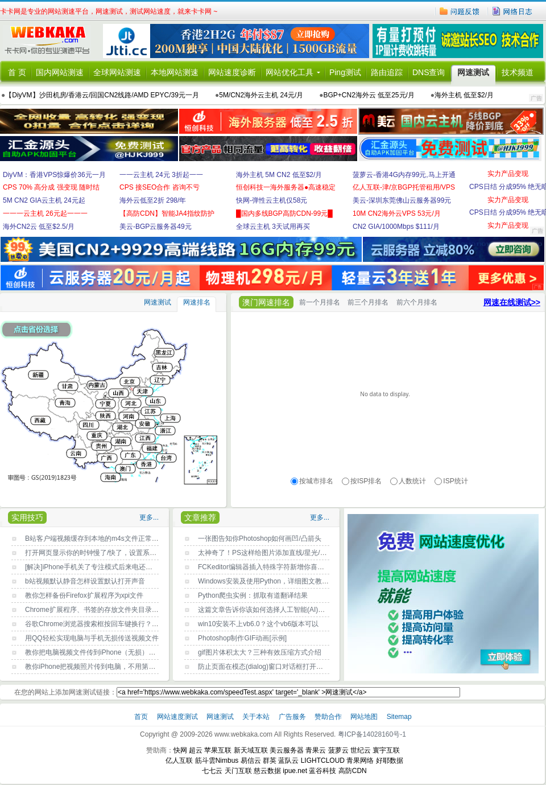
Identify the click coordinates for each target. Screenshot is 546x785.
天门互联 (238, 771)
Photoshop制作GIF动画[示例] (242, 638)
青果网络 (360, 761)
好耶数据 (389, 761)
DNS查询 (428, 72)
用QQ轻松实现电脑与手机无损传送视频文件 (92, 638)
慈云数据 (267, 771)
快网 (180, 750)
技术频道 (517, 72)
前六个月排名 (416, 302)
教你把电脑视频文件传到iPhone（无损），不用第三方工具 (114, 652)
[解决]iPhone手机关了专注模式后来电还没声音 (95, 567)
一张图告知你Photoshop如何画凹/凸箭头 (259, 538)
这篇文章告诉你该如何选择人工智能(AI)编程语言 (271, 610)
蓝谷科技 (322, 771)
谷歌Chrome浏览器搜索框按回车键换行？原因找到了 (105, 624)
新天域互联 (251, 750)
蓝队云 (288, 761)
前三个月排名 (368, 302)
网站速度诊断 (232, 72)
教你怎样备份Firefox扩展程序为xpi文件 (84, 595)
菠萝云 (338, 750)
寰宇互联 (386, 750)
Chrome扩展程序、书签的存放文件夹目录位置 (95, 610)
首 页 (17, 72)
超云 (195, 750)
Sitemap (399, 717)
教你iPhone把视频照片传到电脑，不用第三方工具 (100, 667)
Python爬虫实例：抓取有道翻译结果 (253, 595)
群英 (269, 761)
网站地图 (364, 717)
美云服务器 (287, 750)
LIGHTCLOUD (323, 761)
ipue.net (295, 771)
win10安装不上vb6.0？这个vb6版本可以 (258, 624)
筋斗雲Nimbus (217, 761)
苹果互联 (217, 750)
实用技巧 (27, 517)
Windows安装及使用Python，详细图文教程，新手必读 (280, 581)
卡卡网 (51, 41)
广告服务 (293, 717)
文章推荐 (200, 517)
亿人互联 (179, 761)
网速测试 (473, 72)
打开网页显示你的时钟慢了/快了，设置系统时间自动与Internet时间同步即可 (140, 553)
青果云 (315, 750)
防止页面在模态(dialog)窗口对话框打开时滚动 (267, 667)
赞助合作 (328, 717)
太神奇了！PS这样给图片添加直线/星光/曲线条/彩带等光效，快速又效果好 (311, 553)
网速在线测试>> (511, 302)
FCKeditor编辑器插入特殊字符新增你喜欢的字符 (271, 567)
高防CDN (352, 771)
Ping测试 (345, 72)
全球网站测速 (117, 72)
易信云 (251, 761)
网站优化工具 (289, 72)
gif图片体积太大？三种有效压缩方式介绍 (259, 652)
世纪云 (360, 750)
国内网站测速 (60, 72)
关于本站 (256, 717)
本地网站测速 (174, 72)
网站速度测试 (178, 717)
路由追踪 (387, 72)
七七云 (212, 771)
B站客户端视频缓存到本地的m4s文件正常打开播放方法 (109, 538)
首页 (142, 717)
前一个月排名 (319, 302)
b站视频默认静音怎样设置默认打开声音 (85, 581)
